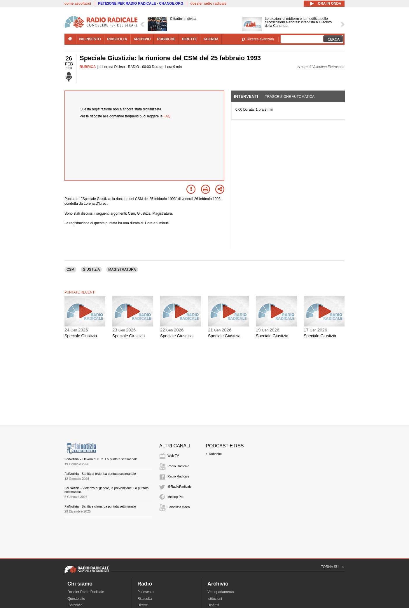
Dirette (142, 605)
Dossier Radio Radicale (85, 592)
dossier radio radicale (208, 3)
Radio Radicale (178, 466)
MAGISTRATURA (122, 269)
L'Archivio (75, 605)
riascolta (117, 39)
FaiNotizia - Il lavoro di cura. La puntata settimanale (101, 459)
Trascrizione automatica (289, 97)
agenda (211, 39)
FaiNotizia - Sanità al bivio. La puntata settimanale (100, 473)
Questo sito (76, 599)
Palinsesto (145, 592)
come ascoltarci (77, 3)
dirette (189, 39)
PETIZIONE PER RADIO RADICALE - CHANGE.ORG (140, 3)
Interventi (246, 96)
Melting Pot (175, 496)
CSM (70, 269)
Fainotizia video (178, 507)
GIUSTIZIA (91, 269)
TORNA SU (330, 567)
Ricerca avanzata (260, 39)
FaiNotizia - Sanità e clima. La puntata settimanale (100, 506)
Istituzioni (214, 599)
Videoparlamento (220, 592)
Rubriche (215, 454)
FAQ (167, 116)
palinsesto (90, 39)
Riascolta (144, 599)
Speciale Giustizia (80, 335)
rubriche (166, 39)
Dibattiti (213, 605)
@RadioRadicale (179, 486)
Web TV (173, 455)
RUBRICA (88, 67)
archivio (142, 39)
